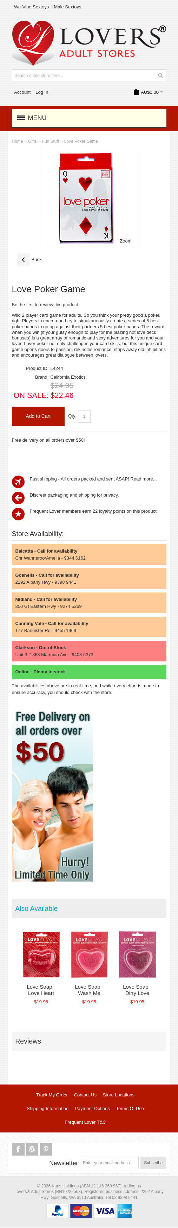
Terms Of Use (130, 1109)
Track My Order (52, 1096)
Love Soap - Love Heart (43, 991)
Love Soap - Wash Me (94, 991)
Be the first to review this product (45, 304)
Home (17, 141)
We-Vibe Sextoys (31, 6)
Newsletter (63, 1163)
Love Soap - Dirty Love (145, 991)
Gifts (32, 141)
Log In (41, 92)
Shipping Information (47, 1109)
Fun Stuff (50, 141)
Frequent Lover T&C (85, 1123)
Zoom (125, 241)
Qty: (72, 416)
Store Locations (118, 1096)
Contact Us (85, 1096)
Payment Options (92, 1109)
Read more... (143, 479)
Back (29, 259)
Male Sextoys (67, 6)
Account (22, 92)
